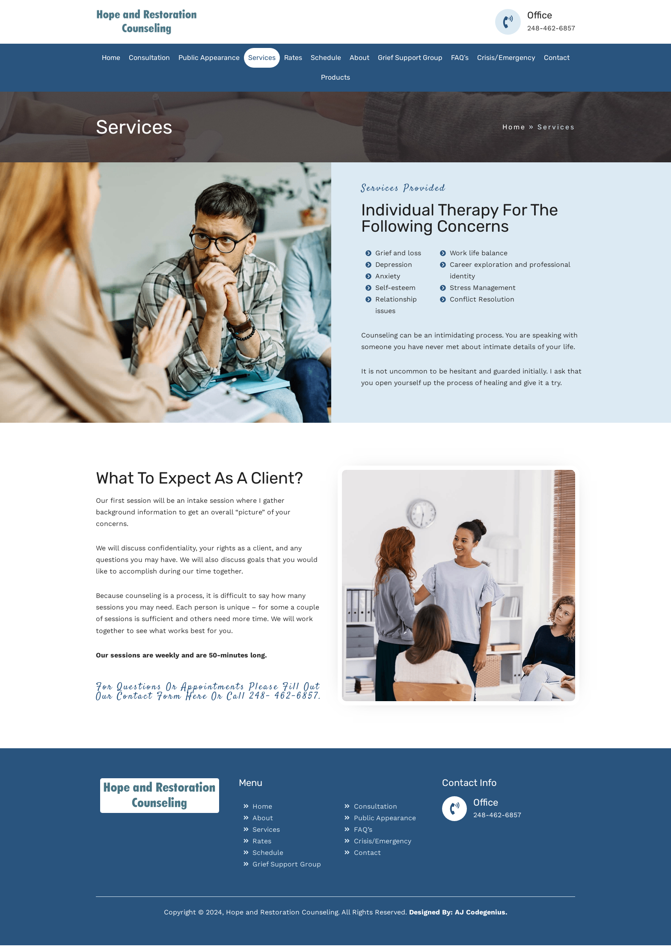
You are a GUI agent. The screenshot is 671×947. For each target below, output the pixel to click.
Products (335, 77)
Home (111, 58)
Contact (557, 58)
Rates (293, 58)
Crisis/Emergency (506, 58)
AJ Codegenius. (481, 914)
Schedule (326, 58)
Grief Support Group (410, 58)
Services (262, 58)
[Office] (455, 810)
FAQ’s (460, 58)
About (359, 58)
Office (486, 804)
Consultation (149, 58)
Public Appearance (209, 58)
